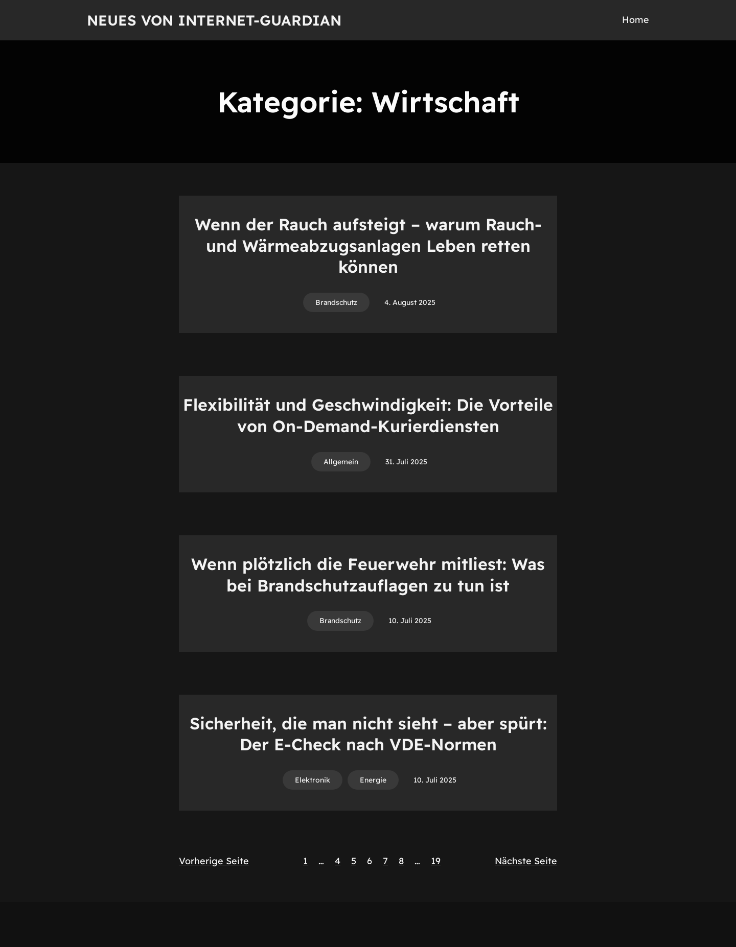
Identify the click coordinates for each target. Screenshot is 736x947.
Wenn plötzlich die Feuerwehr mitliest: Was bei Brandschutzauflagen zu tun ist (368, 575)
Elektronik (312, 780)
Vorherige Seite (214, 861)
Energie (373, 780)
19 (436, 861)
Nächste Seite (526, 861)
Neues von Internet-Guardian (214, 20)
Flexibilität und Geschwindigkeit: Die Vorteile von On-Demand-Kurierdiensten (368, 415)
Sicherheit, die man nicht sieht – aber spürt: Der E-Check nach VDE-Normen (368, 734)
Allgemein (341, 461)
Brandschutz (336, 302)
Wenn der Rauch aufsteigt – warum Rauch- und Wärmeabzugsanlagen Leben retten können (368, 245)
